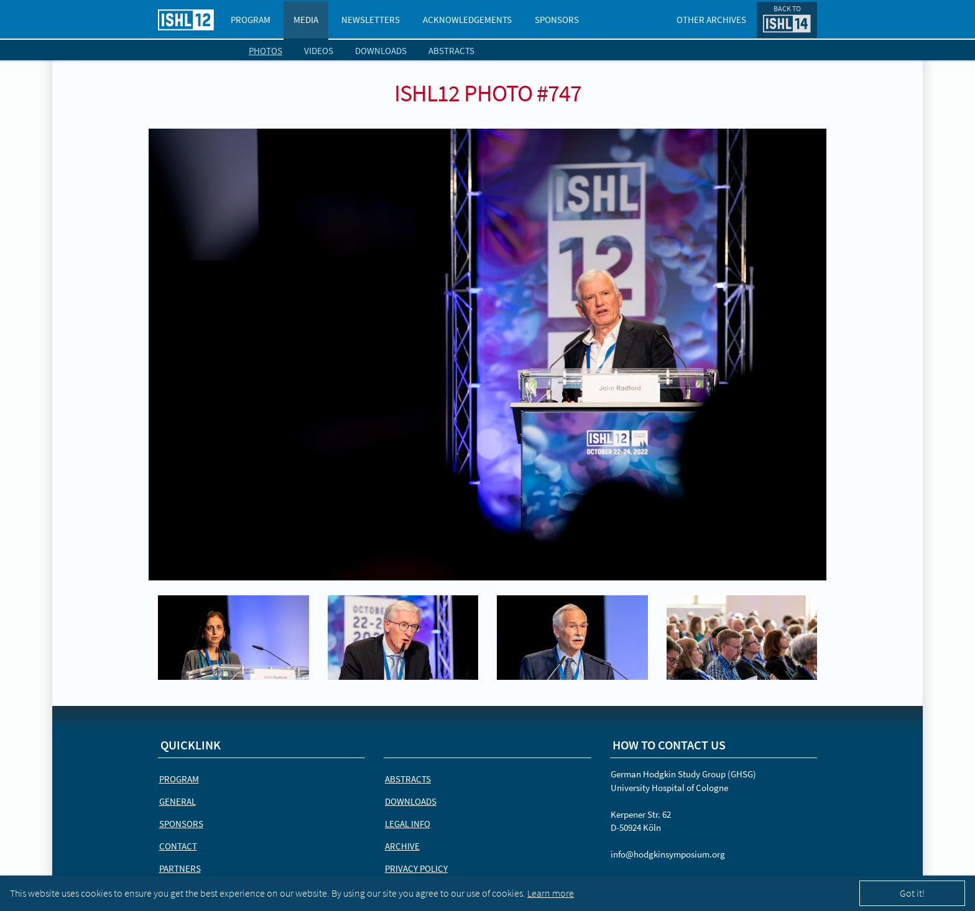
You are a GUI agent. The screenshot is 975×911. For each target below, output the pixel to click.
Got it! (912, 893)
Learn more (550, 893)
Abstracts (451, 51)
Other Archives (711, 19)
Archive (402, 846)
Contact (178, 846)
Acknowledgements (467, 19)
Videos (318, 51)
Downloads (381, 51)
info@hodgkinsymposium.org (668, 854)
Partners (180, 868)
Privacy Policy (416, 868)
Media (305, 19)
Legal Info (407, 824)
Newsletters (370, 19)
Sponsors (557, 19)
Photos (265, 51)
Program (250, 19)
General (177, 801)
